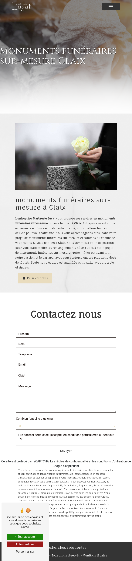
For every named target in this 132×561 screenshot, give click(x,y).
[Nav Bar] (111, 6)
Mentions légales (94, 555)
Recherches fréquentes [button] (66, 547)
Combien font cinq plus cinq (34, 418)
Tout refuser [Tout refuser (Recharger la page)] (25, 544)
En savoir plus (35, 278)
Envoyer (66, 450)
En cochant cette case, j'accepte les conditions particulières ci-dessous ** (67, 437)
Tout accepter (25, 536)
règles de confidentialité (72, 461)
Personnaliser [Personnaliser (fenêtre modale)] (25, 551)
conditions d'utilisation (112, 461)
